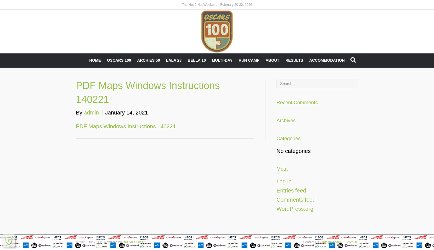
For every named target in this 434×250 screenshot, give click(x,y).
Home (95, 60)
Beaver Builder (133, 242)
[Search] (353, 60)
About (272, 60)
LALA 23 (174, 60)
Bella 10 (197, 60)
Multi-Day (222, 60)
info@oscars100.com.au (340, 242)
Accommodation (327, 60)
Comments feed (296, 200)
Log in (284, 181)
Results (294, 60)
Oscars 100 (119, 60)
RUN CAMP (249, 60)
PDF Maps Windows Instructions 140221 (126, 126)
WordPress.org (295, 209)
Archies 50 (148, 60)
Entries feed (291, 191)
